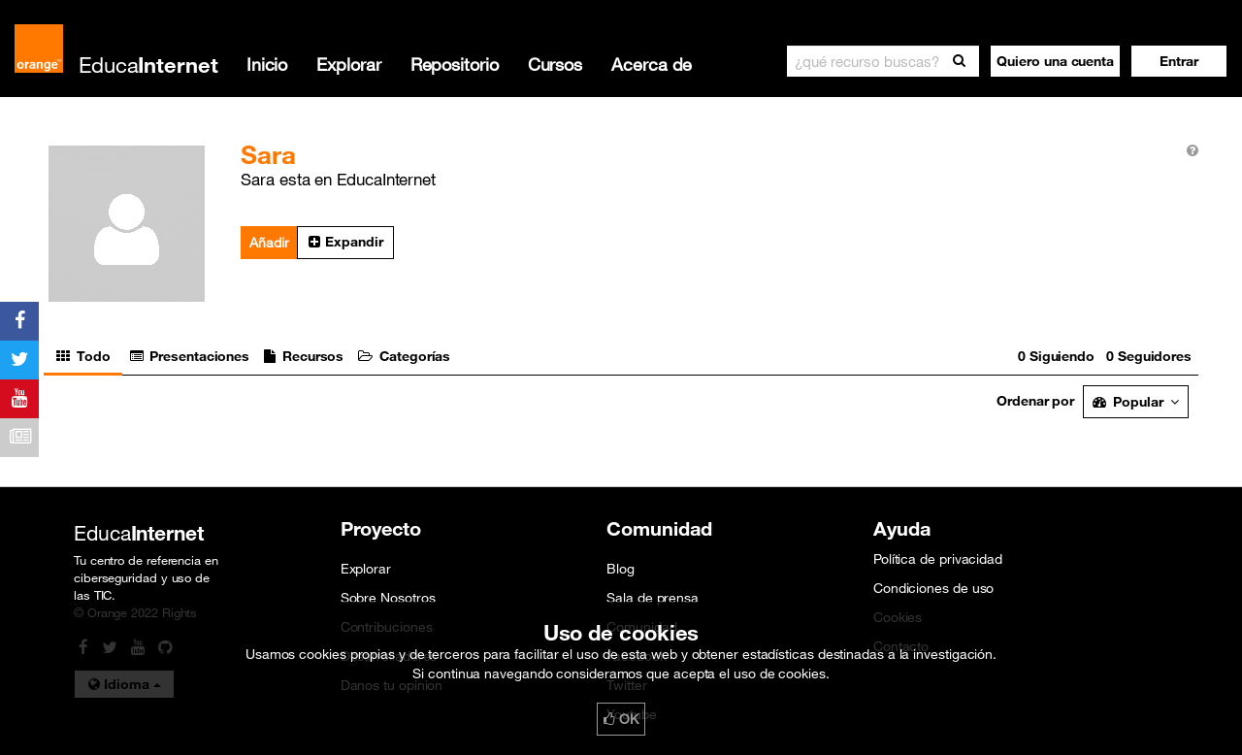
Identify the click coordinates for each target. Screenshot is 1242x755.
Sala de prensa (652, 598)
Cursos (555, 64)
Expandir (345, 241)
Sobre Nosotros (388, 598)
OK (621, 719)
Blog (620, 568)
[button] (1178, 61)
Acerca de (651, 64)
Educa (148, 64)
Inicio (266, 64)
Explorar (348, 64)
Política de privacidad (937, 559)
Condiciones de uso (933, 588)
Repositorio (454, 64)
